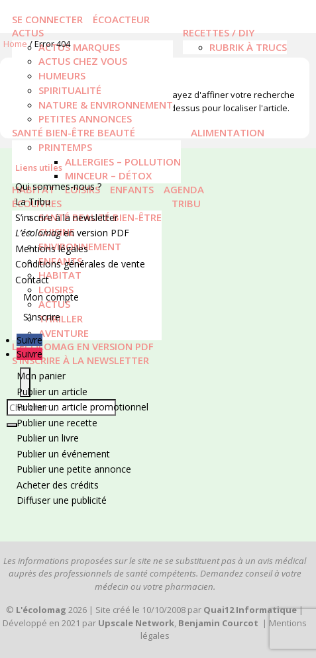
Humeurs (61, 75)
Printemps (65, 147)
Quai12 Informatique (250, 610)
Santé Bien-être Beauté (73, 132)
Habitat (59, 274)
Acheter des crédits (58, 485)
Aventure (63, 333)
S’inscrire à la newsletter (80, 360)
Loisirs (56, 289)
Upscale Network (136, 623)
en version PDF (72, 232)
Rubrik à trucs (248, 47)
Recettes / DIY (218, 32)
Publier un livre (48, 438)
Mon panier (41, 375)
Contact (32, 279)
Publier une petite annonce (74, 469)
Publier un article (52, 391)
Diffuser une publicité (62, 500)
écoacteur (121, 19)
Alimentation (227, 132)
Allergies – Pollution (123, 161)
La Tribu (32, 201)
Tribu (186, 203)
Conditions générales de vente (80, 264)
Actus (28, 32)
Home (15, 44)
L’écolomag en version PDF (83, 346)
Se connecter (47, 19)
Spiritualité (69, 90)
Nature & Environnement (105, 104)
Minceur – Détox (108, 175)
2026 (51, 610)
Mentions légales (51, 248)
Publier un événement (63, 453)
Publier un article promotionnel (82, 406)
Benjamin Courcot (218, 623)
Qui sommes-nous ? (58, 186)
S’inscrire (41, 316)
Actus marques (79, 47)
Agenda (184, 189)
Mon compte (51, 297)
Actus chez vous (82, 61)
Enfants (132, 189)
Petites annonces (85, 118)
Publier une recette (57, 422)
